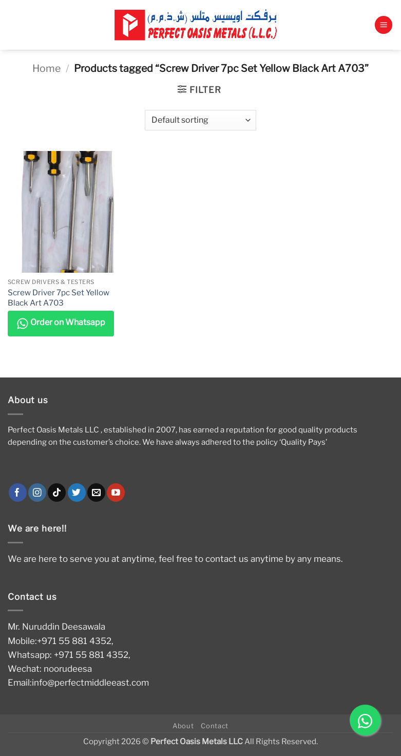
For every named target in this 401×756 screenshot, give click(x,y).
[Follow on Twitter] (77, 492)
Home (46, 68)
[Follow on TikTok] (57, 492)
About (183, 726)
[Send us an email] (96, 492)
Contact (214, 726)
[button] (383, 25)
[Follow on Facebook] (18, 492)
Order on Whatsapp (60, 323)
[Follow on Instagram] (37, 492)
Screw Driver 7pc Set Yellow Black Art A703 (58, 298)
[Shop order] (200, 120)
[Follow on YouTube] (116, 492)
